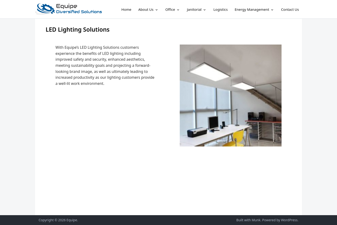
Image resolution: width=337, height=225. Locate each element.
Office (170, 9)
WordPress (289, 220)
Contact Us (290, 9)
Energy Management (252, 9)
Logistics (220, 9)
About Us (146, 9)
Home (126, 9)
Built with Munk (248, 220)
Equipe (71, 220)
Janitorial (194, 9)
